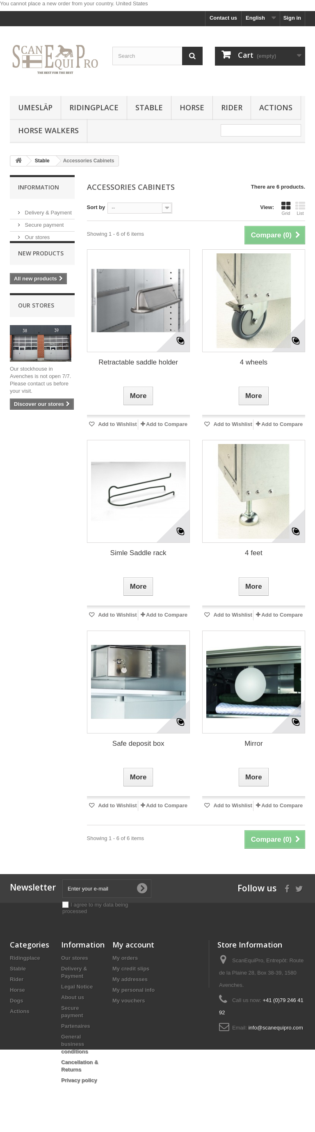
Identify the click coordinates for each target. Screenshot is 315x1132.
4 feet (253, 553)
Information (38, 187)
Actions (275, 107)
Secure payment (43, 222)
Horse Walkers (48, 130)
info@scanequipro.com (276, 1028)
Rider (231, 107)
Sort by (96, 207)
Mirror (253, 743)
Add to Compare (166, 424)
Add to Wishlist (117, 424)
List (300, 208)
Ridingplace (94, 107)
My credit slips (130, 969)
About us (72, 997)
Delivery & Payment (47, 209)
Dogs (16, 1001)
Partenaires (75, 1026)
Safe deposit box (138, 743)
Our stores (36, 234)
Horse (192, 107)
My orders (125, 958)
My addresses (130, 979)
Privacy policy (79, 1080)
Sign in (292, 18)
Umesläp (35, 107)
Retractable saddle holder (138, 362)
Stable (149, 107)
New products (41, 265)
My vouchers (128, 1001)
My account (133, 945)
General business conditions (74, 1044)
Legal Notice (77, 987)
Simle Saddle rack (138, 553)
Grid (285, 208)
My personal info (133, 990)
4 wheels (253, 362)
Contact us (223, 18)
